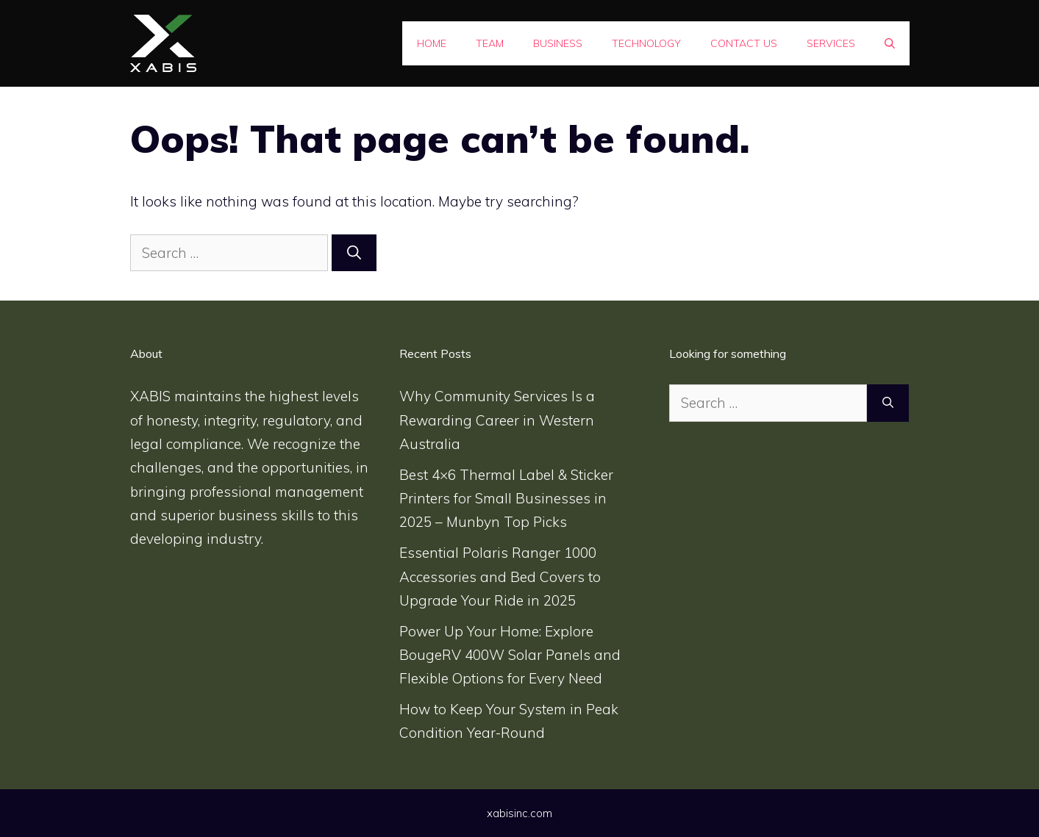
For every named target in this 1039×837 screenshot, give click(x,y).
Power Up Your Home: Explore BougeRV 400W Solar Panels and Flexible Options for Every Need (510, 655)
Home (431, 43)
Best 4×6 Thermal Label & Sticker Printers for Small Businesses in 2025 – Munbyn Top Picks (506, 498)
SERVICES (831, 43)
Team (490, 43)
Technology (646, 43)
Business (557, 43)
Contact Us (743, 43)
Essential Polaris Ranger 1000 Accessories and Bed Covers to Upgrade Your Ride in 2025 (500, 576)
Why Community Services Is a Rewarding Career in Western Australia (497, 420)
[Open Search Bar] (890, 43)
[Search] (354, 253)
